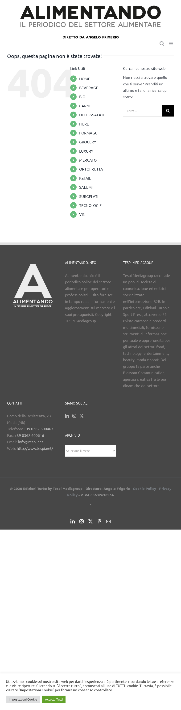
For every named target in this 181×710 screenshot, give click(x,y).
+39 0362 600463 (38, 428)
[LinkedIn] (67, 416)
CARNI (84, 105)
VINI (82, 214)
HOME (84, 78)
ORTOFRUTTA (91, 169)
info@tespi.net (30, 441)
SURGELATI (88, 196)
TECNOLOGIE (90, 205)
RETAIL (85, 178)
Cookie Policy (144, 488)
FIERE (84, 123)
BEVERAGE (88, 87)
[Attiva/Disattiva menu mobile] (171, 43)
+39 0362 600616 (29, 435)
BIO (82, 96)
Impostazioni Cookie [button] (23, 699)
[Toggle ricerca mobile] (162, 43)
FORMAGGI (89, 132)
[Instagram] (74, 416)
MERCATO (88, 160)
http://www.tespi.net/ (35, 448)
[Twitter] (81, 416)
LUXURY (86, 151)
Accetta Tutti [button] (54, 699)
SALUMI (86, 187)
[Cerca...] (142, 111)
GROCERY (87, 141)
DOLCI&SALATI (91, 114)
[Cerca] (168, 111)
